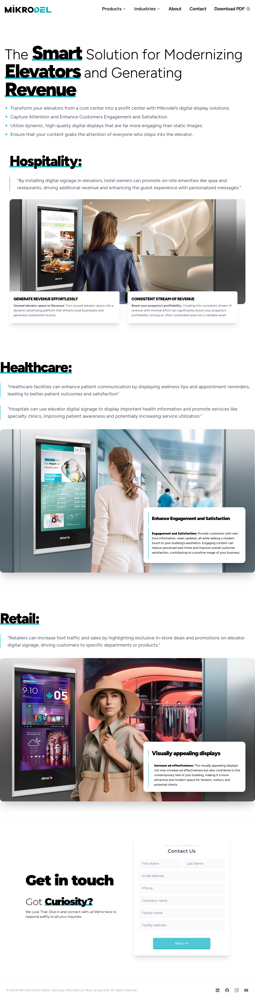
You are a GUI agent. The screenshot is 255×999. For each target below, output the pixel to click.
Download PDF (232, 9)
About (175, 9)
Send (181, 943)
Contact (197, 9)
